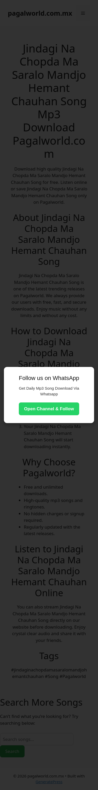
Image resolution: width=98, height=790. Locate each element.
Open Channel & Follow (49, 408)
